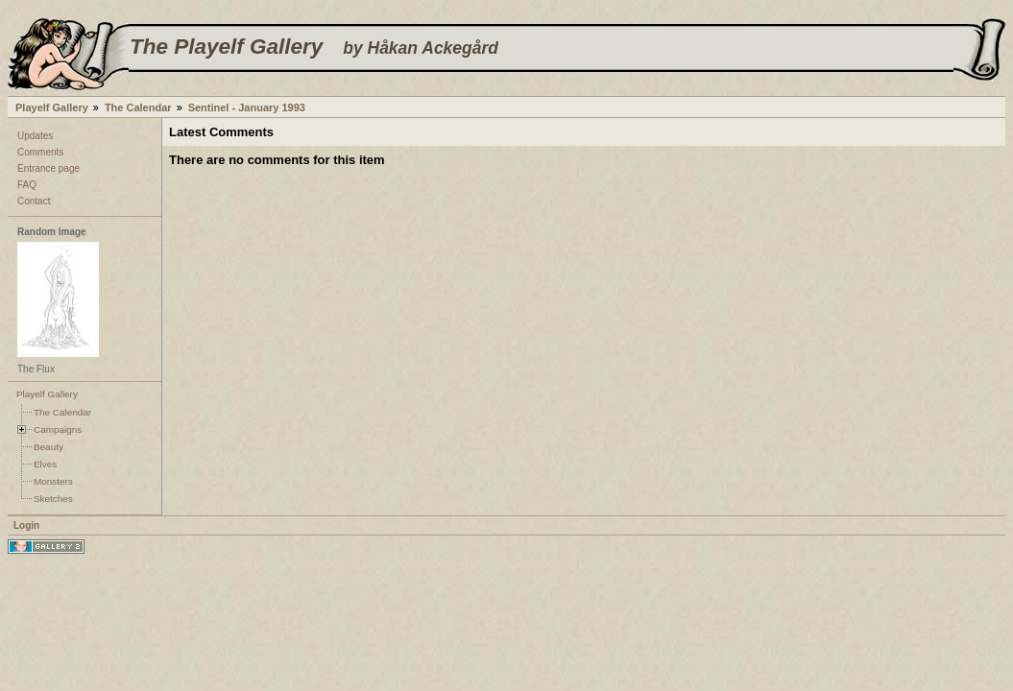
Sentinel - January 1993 (246, 107)
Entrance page (48, 168)
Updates (35, 136)
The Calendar (138, 107)
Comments (40, 152)
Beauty (48, 446)
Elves (45, 464)
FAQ (26, 184)
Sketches (53, 498)
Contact (33, 201)
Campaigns (58, 429)
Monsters (53, 481)
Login (26, 525)
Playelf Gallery (51, 107)
